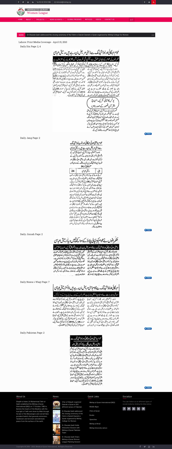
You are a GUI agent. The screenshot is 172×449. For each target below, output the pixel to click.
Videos (98, 19)
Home (20, 19)
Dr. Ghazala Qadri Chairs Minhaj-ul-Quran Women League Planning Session (71, 439)
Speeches (93, 419)
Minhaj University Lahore (98, 428)
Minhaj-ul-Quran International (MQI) (102, 402)
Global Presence (74, 19)
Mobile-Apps (94, 407)
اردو (131, 19)
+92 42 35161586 (44, 2)
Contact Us (109, 19)
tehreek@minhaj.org (62, 2)
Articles (88, 19)
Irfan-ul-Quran (95, 411)
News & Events (56, 20)
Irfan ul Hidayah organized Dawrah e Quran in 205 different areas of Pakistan (72, 404)
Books (92, 415)
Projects (40, 20)
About (28, 20)
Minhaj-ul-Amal (95, 424)
